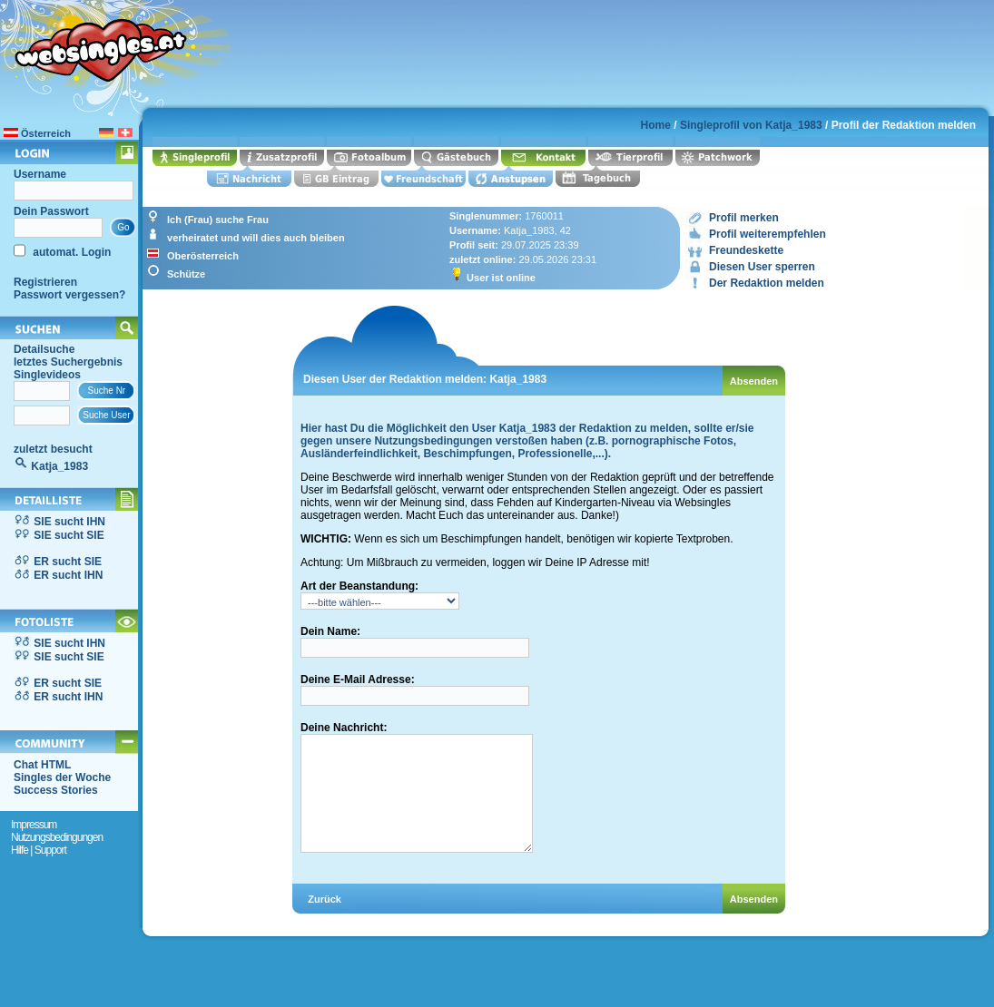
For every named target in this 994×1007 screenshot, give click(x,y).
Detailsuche (44, 349)
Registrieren (45, 282)
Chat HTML (42, 764)
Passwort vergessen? (69, 294)
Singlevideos (47, 374)
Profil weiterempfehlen (767, 234)
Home (656, 125)
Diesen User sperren (762, 266)
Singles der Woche (62, 777)
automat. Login (70, 252)
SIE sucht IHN (69, 521)
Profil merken (744, 217)
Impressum (33, 824)
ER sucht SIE (68, 561)
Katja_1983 (59, 466)
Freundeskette (746, 250)
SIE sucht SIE (68, 535)
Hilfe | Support (38, 850)
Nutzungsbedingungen (57, 837)
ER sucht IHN (68, 575)
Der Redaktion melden (766, 283)
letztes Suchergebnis (68, 362)
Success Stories (56, 790)
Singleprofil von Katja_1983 (751, 125)
